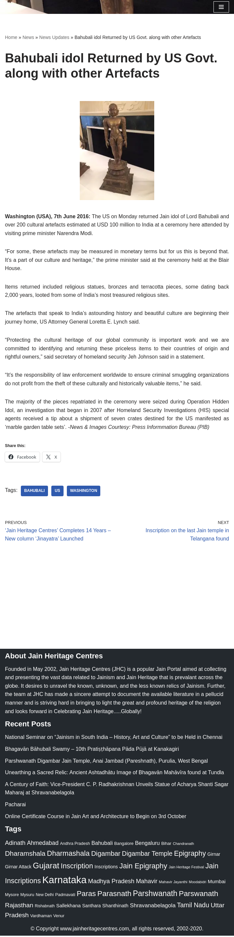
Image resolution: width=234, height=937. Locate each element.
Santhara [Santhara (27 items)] (91, 907)
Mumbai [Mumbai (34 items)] (217, 882)
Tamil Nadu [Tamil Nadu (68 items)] (193, 906)
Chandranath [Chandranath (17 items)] (183, 845)
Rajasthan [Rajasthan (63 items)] (19, 906)
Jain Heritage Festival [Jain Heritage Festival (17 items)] (186, 868)
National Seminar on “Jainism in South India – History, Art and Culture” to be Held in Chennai (113, 739)
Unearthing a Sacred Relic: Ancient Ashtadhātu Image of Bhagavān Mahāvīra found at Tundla (114, 774)
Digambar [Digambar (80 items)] (105, 854)
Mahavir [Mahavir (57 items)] (147, 882)
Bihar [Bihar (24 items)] (166, 845)
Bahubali (34, 492)
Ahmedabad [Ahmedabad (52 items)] (42, 844)
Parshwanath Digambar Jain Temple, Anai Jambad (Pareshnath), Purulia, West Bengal (106, 762)
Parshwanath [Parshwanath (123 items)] (155, 895)
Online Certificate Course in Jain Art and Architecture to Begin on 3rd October (95, 817)
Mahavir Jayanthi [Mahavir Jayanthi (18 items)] (173, 883)
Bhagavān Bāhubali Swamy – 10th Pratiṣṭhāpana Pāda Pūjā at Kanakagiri (92, 750)
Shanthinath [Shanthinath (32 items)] (115, 907)
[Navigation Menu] (221, 7)
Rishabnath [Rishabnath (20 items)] (45, 907)
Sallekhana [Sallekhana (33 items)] (68, 907)
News (28, 37)
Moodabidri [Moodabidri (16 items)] (198, 883)
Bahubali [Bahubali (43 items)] (102, 845)
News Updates (54, 37)
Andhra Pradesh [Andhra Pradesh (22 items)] (75, 845)
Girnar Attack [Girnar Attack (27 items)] (18, 868)
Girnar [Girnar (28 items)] (214, 855)
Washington (84, 492)
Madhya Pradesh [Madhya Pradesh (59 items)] (111, 882)
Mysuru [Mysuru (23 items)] (27, 896)
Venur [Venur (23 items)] (58, 917)
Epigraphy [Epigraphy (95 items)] (190, 855)
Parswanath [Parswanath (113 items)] (198, 895)
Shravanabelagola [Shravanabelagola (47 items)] (152, 907)
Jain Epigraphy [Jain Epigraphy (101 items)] (143, 867)
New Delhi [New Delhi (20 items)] (45, 896)
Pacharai (15, 806)
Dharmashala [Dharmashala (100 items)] (68, 854)
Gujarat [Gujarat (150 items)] (46, 866)
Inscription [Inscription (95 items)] (77, 867)
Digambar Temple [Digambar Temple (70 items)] (147, 854)
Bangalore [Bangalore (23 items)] (123, 845)
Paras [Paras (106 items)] (86, 895)
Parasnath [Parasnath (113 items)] (114, 895)
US (58, 492)
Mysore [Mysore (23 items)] (12, 896)
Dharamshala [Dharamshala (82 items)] (25, 854)
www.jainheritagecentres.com (94, 930)
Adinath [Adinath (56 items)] (15, 844)
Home (11, 37)
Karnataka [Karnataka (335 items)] (64, 881)
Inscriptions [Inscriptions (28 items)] (106, 868)
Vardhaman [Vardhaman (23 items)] (41, 917)
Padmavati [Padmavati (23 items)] (65, 896)
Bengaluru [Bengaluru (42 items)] (147, 845)
